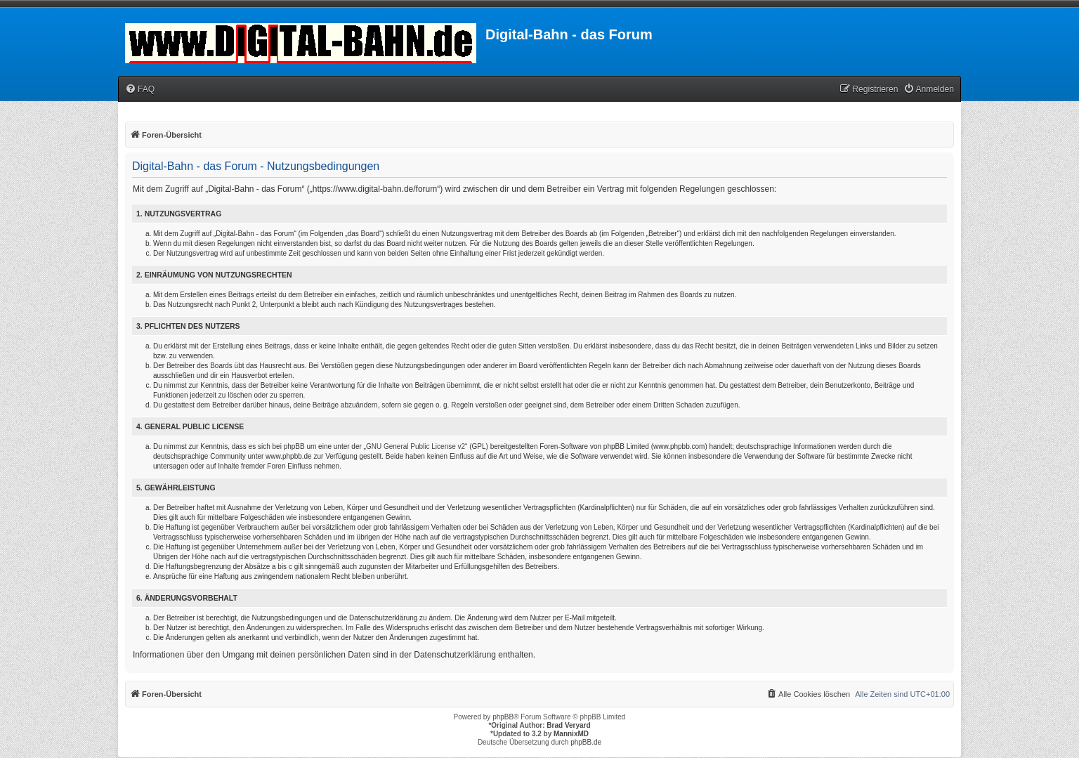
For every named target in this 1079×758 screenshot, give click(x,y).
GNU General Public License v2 (415, 446)
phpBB (503, 717)
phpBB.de (585, 742)
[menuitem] (140, 89)
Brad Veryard (568, 725)
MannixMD (571, 734)
